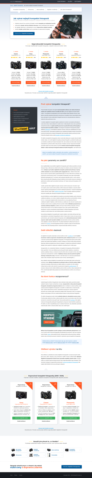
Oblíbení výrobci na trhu (19, 120)
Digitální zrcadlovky (33, 450)
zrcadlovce (70, 235)
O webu (20, 475)
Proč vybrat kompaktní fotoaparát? (22, 112)
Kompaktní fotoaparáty (69, 450)
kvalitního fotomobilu (59, 191)
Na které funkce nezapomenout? (21, 118)
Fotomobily (51, 455)
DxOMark (73, 300)
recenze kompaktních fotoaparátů (70, 362)
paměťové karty (72, 266)
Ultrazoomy (16, 455)
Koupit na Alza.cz (16, 85)
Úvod (11, 5)
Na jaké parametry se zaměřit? (21, 114)
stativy (49, 334)
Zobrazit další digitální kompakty (46, 91)
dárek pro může (61, 342)
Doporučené (24, 33)
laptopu (49, 223)
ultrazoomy (47, 129)
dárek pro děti (75, 342)
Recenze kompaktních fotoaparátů (22, 122)
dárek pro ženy (49, 342)
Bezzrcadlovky (52, 450)
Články (15, 475)
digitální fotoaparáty (18, 5)
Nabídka (71, 466)
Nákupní (16, 1)
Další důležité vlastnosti (19, 116)
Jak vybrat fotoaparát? (16, 450)
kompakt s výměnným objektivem (62, 135)
